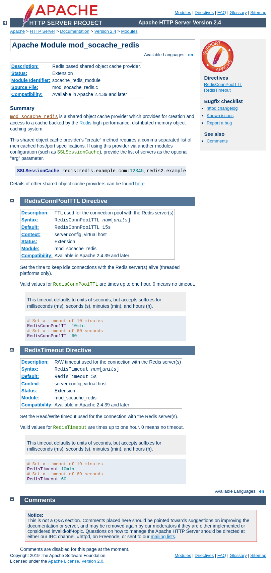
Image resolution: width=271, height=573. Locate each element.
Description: (25, 66)
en (190, 54)
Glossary (238, 12)
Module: (30, 248)
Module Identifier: (31, 80)
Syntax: (30, 219)
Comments (217, 141)
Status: (19, 73)
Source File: (24, 87)
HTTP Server (42, 31)
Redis (85, 122)
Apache (17, 31)
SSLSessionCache (78, 152)
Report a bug (219, 122)
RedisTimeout (217, 90)
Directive (94, 201)
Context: (31, 234)
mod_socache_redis (34, 116)
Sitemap (258, 12)
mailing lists (163, 536)
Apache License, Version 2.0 (75, 561)
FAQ (221, 12)
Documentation (74, 31)
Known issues (220, 115)
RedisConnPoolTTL (223, 84)
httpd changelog (222, 108)
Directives (204, 12)
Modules (183, 12)
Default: (30, 227)
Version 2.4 (105, 31)
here (140, 183)
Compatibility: (27, 94)
